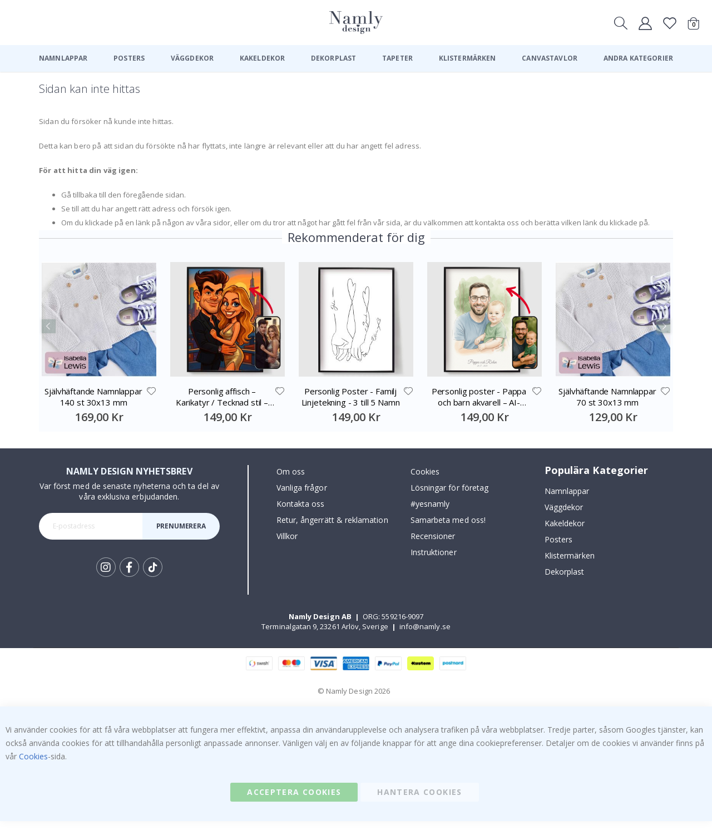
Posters (558, 553)
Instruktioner (434, 566)
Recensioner (433, 550)
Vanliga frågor (301, 501)
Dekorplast (565, 585)
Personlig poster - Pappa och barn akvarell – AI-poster (479, 410)
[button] (150, 405)
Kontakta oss (300, 517)
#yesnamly (430, 517)
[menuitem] (63, 58)
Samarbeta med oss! (448, 533)
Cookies (425, 485)
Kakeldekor (565, 537)
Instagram (106, 581)
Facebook (129, 581)
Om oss (290, 485)
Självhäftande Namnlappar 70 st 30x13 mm (607, 410)
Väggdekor (564, 521)
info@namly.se (425, 640)
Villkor (287, 550)
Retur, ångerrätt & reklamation (332, 533)
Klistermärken (570, 569)
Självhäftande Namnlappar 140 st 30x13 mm (93, 410)
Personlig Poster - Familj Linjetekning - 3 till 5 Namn (350, 410)
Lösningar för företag (449, 501)
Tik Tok (153, 581)
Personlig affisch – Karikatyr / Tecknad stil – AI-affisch (222, 410)
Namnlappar (567, 505)
